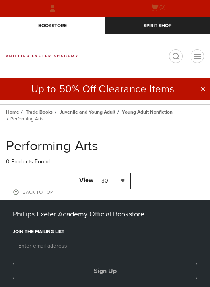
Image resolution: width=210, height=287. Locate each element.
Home (12, 112)
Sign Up (105, 271)
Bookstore (52, 25)
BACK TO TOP (38, 192)
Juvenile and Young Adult (87, 112)
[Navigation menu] (197, 56)
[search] (176, 56)
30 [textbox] (104, 180)
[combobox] (114, 181)
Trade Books (39, 112)
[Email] (105, 246)
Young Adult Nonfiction (147, 112)
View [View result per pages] (86, 180)
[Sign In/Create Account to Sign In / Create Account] (52, 8)
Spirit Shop (157, 25)
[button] (203, 89)
